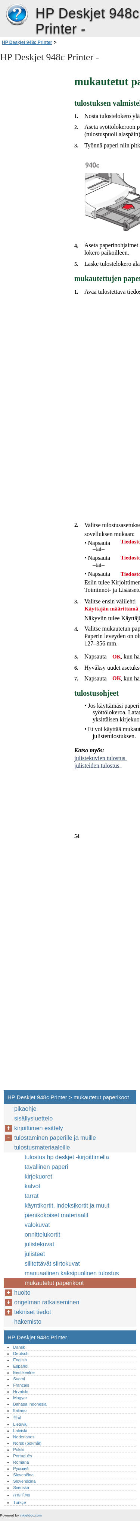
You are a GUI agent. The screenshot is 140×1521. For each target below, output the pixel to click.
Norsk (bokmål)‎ (27, 1443)
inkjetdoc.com (31, 1515)
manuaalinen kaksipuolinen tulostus (72, 1273)
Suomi (19, 1379)
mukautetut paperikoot (54, 1283)
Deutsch (20, 1353)
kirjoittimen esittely (38, 1128)
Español (20, 1366)
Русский (21, 1468)
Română (21, 1462)
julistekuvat (39, 1244)
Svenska (21, 1487)
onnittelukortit (42, 1234)
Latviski (20, 1430)
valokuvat (37, 1225)
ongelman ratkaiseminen (46, 1302)
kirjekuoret (38, 1176)
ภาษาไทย (21, 1495)
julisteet (35, 1254)
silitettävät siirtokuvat (52, 1263)
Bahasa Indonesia (30, 1404)
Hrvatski (20, 1391)
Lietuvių (20, 1424)
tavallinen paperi (46, 1167)
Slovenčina (23, 1475)
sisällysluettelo (33, 1118)
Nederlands (23, 1437)
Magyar (20, 1398)
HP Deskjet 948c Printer (17, 15)
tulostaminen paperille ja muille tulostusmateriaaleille (55, 1143)
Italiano (20, 1410)
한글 (17, 1417)
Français (21, 1385)
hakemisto (27, 1321)
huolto (22, 1292)
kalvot (32, 1186)
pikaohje (25, 1109)
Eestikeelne (24, 1372)
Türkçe (19, 1502)
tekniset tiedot (32, 1312)
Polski (18, 1449)
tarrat (31, 1196)
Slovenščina (24, 1481)
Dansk (19, 1347)
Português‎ (22, 1456)
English (20, 1360)
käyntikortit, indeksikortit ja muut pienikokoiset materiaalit (67, 1210)
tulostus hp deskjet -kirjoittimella (67, 1157)
